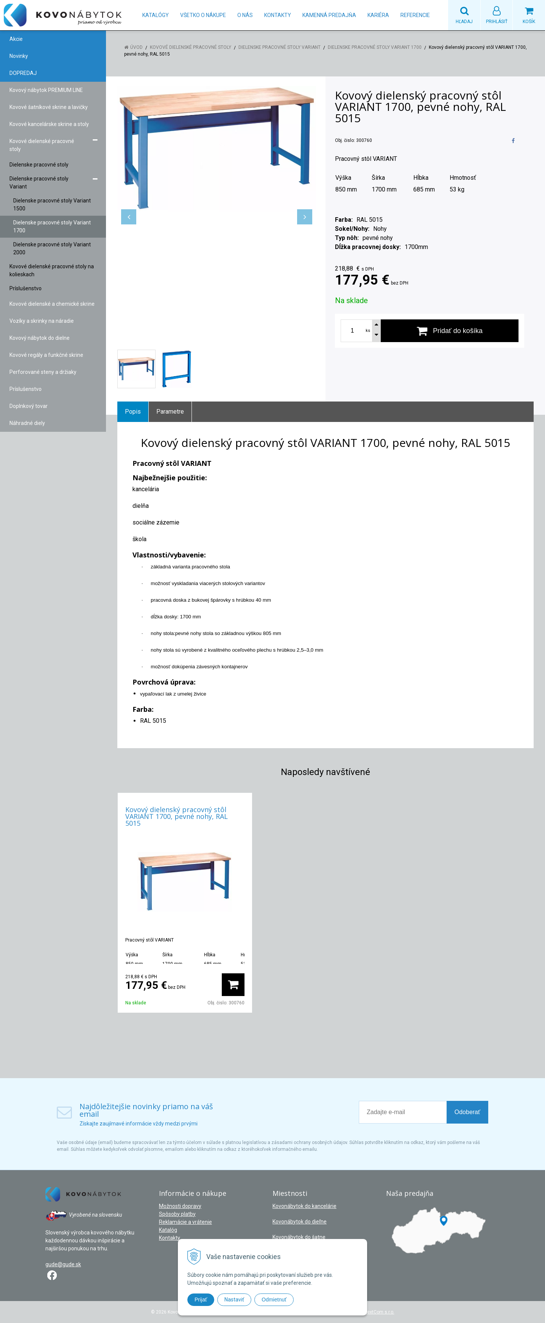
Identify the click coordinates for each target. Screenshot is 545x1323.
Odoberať (467, 1112)
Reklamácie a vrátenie (185, 1222)
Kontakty (277, 15)
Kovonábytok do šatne (298, 1237)
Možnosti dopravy (180, 1206)
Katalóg (168, 1230)
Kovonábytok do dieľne (299, 1222)
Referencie (415, 15)
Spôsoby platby (177, 1214)
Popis (133, 411)
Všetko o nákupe (203, 15)
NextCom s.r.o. (379, 1312)
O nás (245, 15)
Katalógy (155, 15)
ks (368, 330)
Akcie (16, 39)
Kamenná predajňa (329, 15)
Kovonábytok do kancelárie (304, 1206)
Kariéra (378, 15)
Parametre (170, 411)
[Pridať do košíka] (450, 330)
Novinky (18, 56)
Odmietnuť (274, 1300)
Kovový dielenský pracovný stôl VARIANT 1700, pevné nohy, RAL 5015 (176, 816)
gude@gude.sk (63, 1264)
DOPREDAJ (23, 73)
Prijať (201, 1300)
